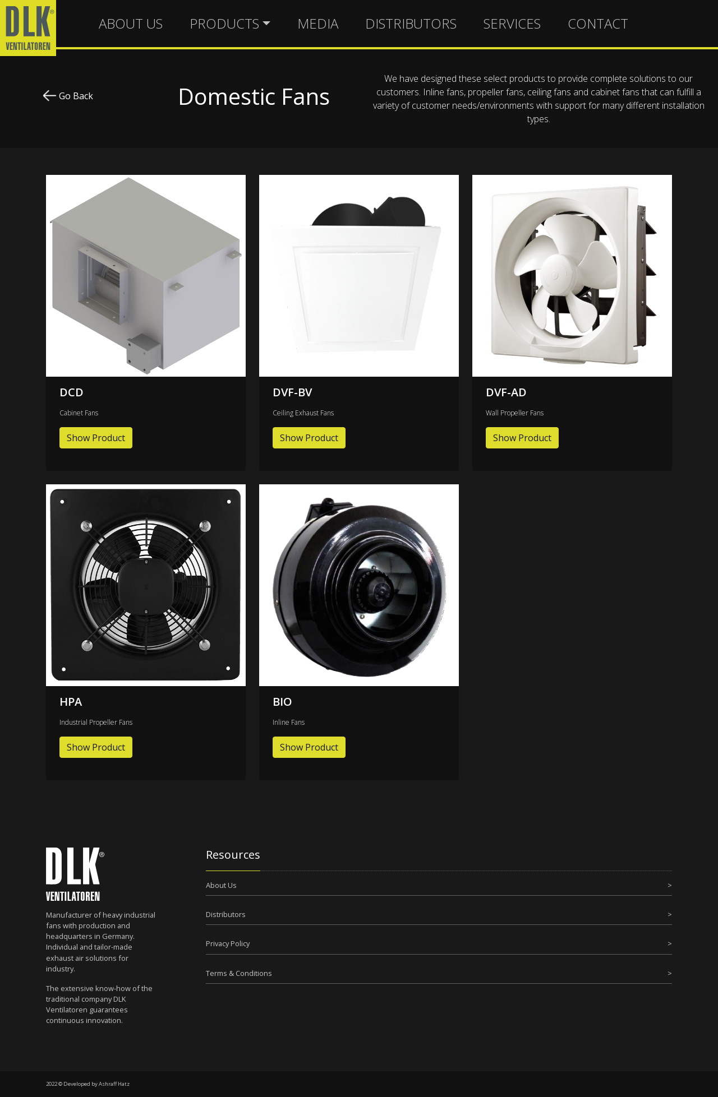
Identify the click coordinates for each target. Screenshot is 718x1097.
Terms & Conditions (239, 973)
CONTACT (598, 23)
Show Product (96, 438)
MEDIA (317, 23)
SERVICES (512, 23)
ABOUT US (131, 23)
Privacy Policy (228, 943)
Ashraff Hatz (114, 1083)
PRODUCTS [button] (224, 23)
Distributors (226, 914)
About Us (221, 885)
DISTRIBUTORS (411, 23)
